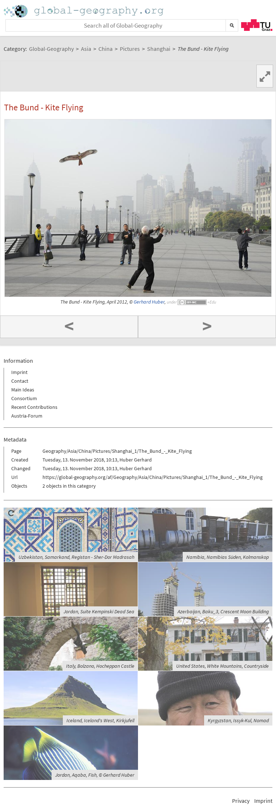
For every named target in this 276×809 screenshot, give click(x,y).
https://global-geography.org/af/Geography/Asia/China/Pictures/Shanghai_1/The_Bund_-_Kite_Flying (152, 477)
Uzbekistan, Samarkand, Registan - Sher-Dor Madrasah (76, 557)
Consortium (24, 398)
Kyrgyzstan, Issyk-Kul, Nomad (238, 720)
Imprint (19, 372)
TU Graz (256, 25)
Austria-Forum (26, 415)
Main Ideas (22, 389)
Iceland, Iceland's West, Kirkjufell (100, 720)
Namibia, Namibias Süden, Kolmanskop (227, 557)
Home (84, 11)
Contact (19, 381)
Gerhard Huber (149, 302)
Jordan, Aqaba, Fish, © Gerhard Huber (94, 775)
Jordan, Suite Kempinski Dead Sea (99, 611)
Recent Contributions (34, 407)
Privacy (240, 800)
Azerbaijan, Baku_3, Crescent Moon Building (223, 611)
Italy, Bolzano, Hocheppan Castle (100, 666)
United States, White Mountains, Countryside (222, 666)
